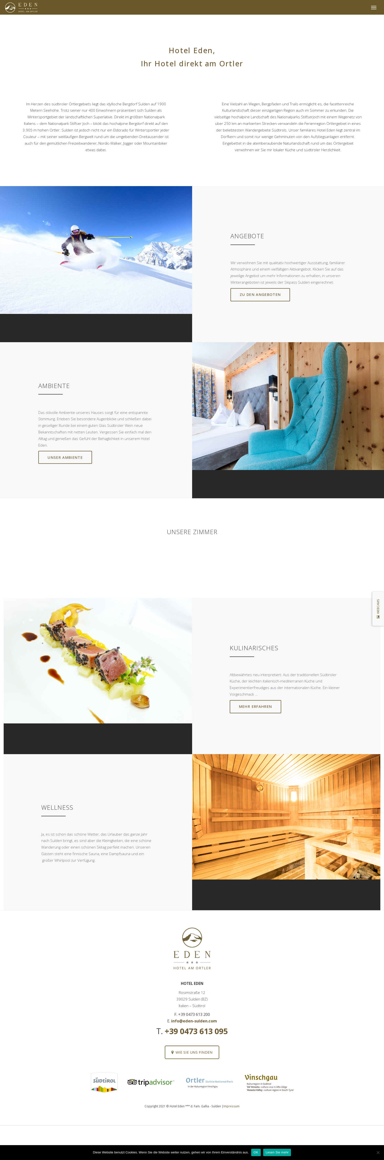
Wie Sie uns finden (192, 1052)
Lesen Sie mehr (277, 1152)
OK (256, 1152)
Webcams (378, 609)
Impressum (231, 1106)
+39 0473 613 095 (196, 1031)
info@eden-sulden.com (194, 1021)
